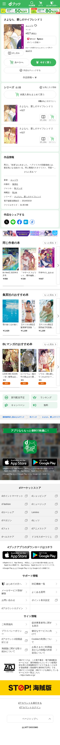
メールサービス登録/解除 (12, 592)
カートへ (18, 62)
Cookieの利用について (42, 640)
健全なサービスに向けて (42, 632)
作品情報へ (28, 77)
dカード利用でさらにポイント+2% (38, 48)
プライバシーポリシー (12, 632)
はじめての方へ (12, 583)
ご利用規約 (7, 624)
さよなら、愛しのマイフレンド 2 (36, 128)
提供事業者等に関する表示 (42, 624)
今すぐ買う (45, 62)
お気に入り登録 (49, 87)
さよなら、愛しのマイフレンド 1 (36, 106)
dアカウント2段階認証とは (12, 640)
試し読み (16, 53)
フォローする (35, 25)
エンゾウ (29, 26)
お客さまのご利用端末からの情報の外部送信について (42, 650)
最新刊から (51, 101)
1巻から (41, 101)
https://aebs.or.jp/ (28, 675)
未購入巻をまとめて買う (32, 94)
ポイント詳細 (33, 42)
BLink (14, 192)
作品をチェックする (32, 70)
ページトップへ (30, 719)
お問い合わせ (8, 600)
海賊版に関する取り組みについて (12, 650)
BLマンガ (18, 188)
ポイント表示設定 (41, 600)
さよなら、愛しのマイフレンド (27, 197)
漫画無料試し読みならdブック (13, 417)
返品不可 (29, 51)
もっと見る (49, 243)
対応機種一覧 (38, 584)
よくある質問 (38, 592)
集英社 (15, 184)
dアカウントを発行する (30, 703)
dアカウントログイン (12, 608)
